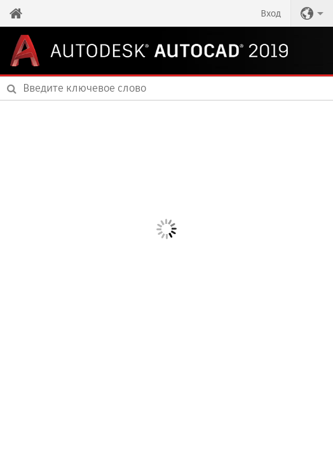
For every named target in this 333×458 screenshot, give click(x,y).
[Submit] (12, 88)
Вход (271, 13)
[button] (312, 13)
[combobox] (166, 88)
